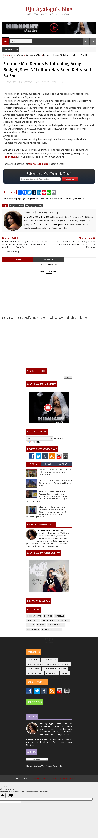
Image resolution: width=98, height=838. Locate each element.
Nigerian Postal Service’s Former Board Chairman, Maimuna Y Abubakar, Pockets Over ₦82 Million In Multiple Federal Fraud (48, 497)
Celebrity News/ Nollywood (55, 620)
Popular (33, 464)
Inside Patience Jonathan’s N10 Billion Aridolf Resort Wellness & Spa (55, 483)
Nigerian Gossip (35, 673)
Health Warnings (35, 664)
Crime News (33, 660)
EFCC (59, 629)
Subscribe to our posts (50, 224)
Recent (49, 464)
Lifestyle (59, 616)
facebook (48, 259)
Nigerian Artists (56, 625)
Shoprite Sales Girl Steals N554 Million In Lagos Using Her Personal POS (55, 472)
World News (33, 620)
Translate (33, 442)
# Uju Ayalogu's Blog (34, 205)
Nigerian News (17, 55)
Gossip (30, 625)
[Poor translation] (10, 795)
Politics (48, 616)
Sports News (34, 669)
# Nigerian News (16, 205)
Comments (64, 464)
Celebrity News (49, 660)
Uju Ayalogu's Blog (33, 55)
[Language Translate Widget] (39, 438)
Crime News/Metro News (58, 664)
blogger (17, 259)
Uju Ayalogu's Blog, (55, 81)
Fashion (65, 673)
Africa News (33, 629)
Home (5, 55)
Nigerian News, (41, 81)
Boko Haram (52, 673)
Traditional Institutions (55, 669)
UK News (41, 625)
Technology (47, 629)
